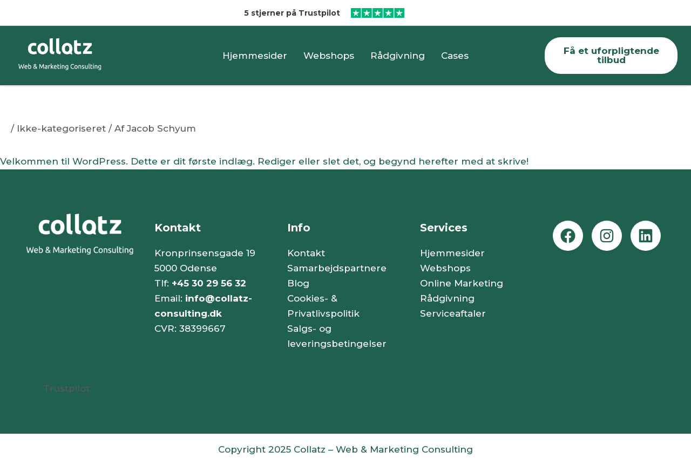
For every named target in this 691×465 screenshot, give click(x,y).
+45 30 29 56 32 (209, 283)
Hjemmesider (254, 55)
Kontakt (306, 253)
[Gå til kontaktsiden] (611, 55)
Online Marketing (461, 283)
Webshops (328, 55)
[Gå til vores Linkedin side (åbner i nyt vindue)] (646, 236)
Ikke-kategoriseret (61, 128)
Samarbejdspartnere (337, 268)
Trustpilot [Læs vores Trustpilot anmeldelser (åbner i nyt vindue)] (66, 388)
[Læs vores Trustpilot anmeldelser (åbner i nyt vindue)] (518, 13)
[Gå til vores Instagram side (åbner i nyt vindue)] (607, 236)
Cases (455, 55)
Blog (298, 283)
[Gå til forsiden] (79, 55)
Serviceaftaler (453, 313)
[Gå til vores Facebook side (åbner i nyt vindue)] (568, 236)
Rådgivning (397, 55)
